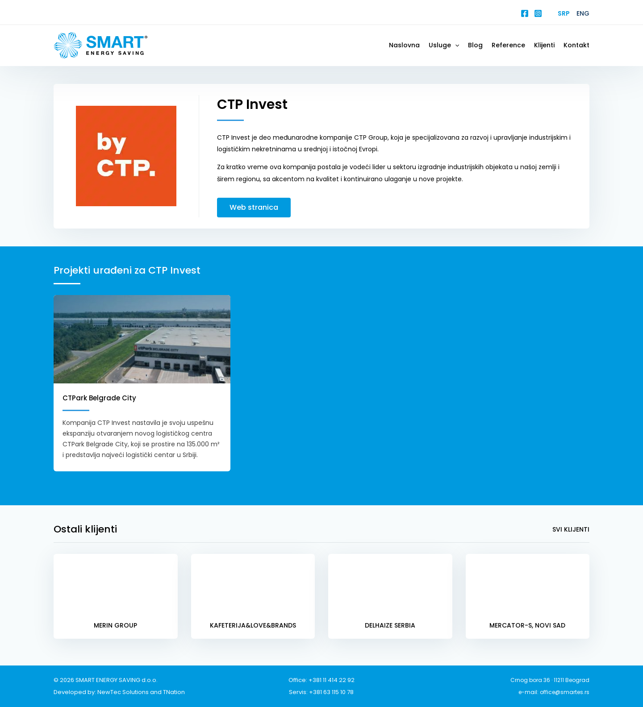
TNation (174, 692)
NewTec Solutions (123, 692)
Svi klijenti (570, 529)
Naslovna (404, 45)
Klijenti (544, 45)
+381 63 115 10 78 (331, 692)
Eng (582, 13)
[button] (455, 45)
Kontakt (576, 45)
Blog (475, 45)
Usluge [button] (444, 45)
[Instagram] (538, 13)
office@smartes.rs (564, 692)
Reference (508, 45)
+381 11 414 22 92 (332, 680)
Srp (564, 13)
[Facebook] (525, 13)
